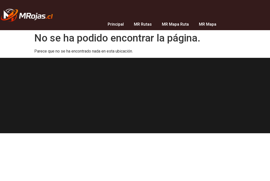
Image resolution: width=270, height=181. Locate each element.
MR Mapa (207, 24)
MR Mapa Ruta (175, 24)
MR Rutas (143, 24)
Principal (116, 24)
